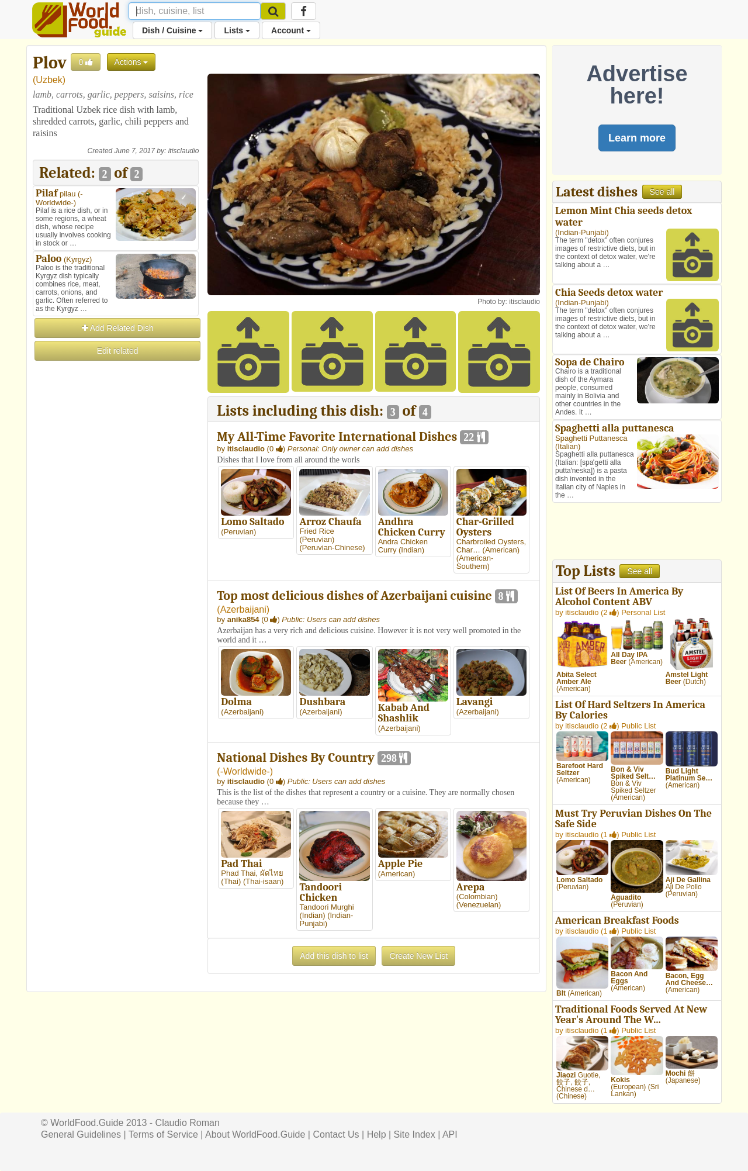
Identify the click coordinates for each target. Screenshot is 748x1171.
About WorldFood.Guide (255, 1134)
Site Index (414, 1134)
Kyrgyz (77, 259)
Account (291, 30)
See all (662, 191)
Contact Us (336, 1134)
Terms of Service (163, 1134)
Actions (131, 62)
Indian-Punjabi (581, 232)
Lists (237, 30)
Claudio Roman (187, 1123)
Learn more (637, 138)
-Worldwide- (59, 198)
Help (376, 1134)
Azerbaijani (243, 609)
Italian (567, 446)
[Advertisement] (116, 537)
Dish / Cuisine (172, 30)
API (450, 1134)
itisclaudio (183, 151)
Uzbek (49, 80)
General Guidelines (81, 1134)
